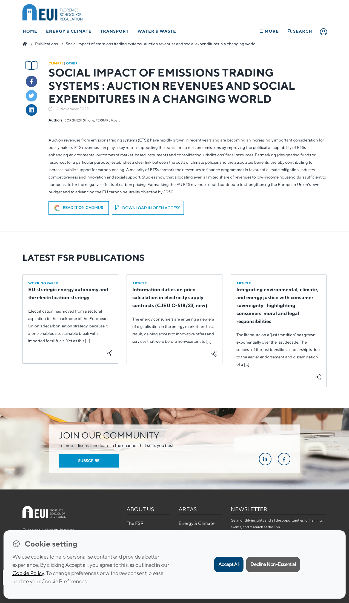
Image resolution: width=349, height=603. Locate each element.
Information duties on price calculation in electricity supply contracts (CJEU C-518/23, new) (169, 297)
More (269, 31)
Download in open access (147, 208)
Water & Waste (157, 31)
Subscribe (88, 460)
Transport (114, 31)
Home (30, 31)
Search (300, 31)
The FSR (135, 523)
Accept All (228, 564)
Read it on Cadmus (78, 208)
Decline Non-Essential (273, 564)
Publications (46, 43)
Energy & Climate (68, 31)
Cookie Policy (28, 573)
